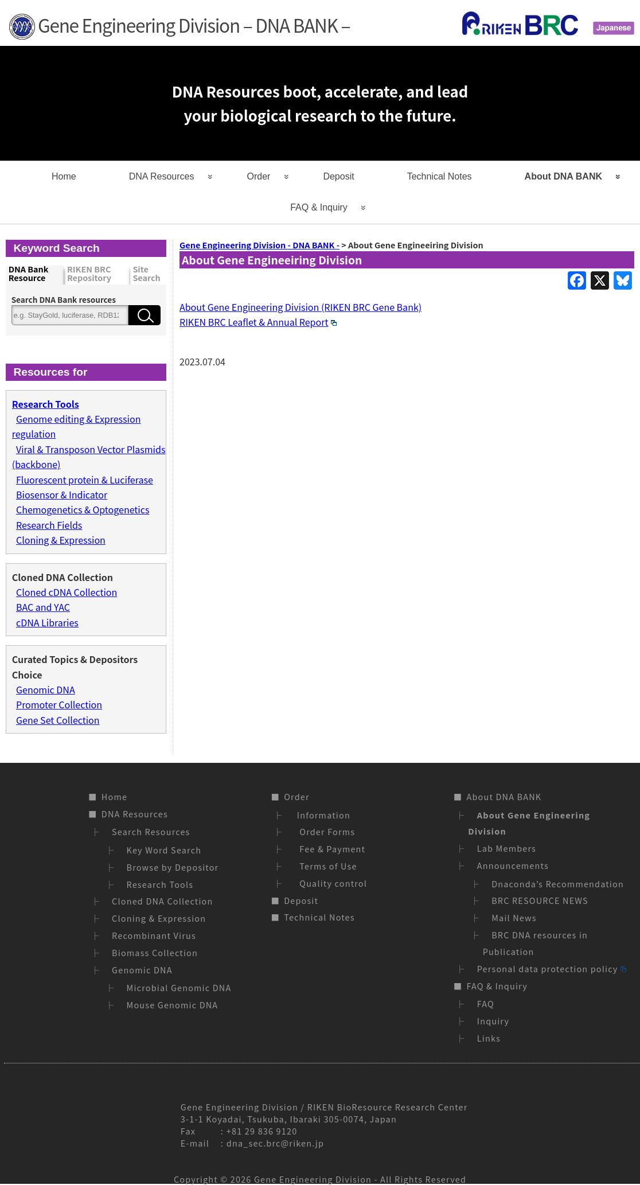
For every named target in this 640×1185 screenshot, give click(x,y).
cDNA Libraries (47, 622)
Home (64, 176)
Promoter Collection (59, 704)
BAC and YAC (43, 607)
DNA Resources (161, 176)
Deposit (338, 176)
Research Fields (49, 525)
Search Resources (151, 831)
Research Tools (160, 884)
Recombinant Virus (154, 935)
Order (259, 176)
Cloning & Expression (61, 540)
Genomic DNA (45, 689)
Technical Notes (439, 176)
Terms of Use (325, 866)
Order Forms (324, 831)
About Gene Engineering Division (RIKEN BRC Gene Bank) (300, 307)
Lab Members (506, 848)
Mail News (514, 917)
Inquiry (493, 1021)
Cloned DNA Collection (162, 901)
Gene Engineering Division (313, 1179)
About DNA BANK (563, 176)
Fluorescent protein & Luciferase (84, 479)
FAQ (485, 1003)
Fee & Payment (329, 849)
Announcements (513, 865)
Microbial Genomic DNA (179, 987)
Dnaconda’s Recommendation (557, 884)
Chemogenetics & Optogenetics (82, 509)
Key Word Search (164, 850)
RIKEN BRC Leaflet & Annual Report (258, 322)
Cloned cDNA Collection (66, 592)
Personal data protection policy (551, 968)
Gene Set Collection (58, 720)
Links (489, 1038)
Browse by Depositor (173, 867)
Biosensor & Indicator (61, 494)
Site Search (146, 274)
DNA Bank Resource (29, 274)
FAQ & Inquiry (319, 207)
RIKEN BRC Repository (89, 274)
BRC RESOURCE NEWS (539, 900)
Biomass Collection (155, 952)
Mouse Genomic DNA (172, 1005)
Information (322, 815)
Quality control (330, 883)
